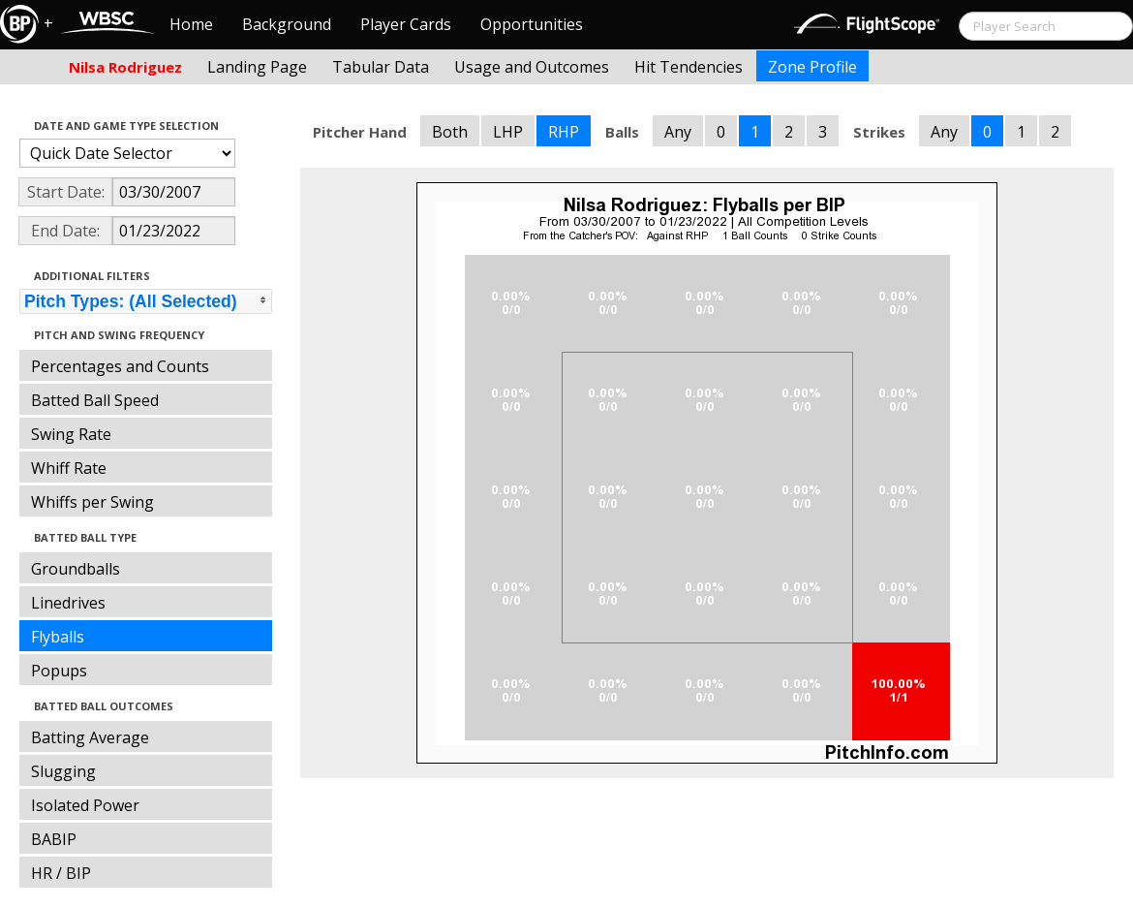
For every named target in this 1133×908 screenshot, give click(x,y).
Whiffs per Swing (92, 502)
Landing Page (257, 67)
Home (191, 24)
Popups (59, 670)
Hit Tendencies (688, 67)
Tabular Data (380, 67)
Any (677, 131)
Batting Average (90, 737)
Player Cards (405, 24)
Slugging (63, 771)
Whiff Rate (69, 468)
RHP (563, 131)
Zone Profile (812, 67)
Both (450, 131)
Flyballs (57, 636)
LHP (508, 131)
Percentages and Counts (120, 366)
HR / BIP (61, 873)
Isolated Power (85, 805)
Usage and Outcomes (531, 67)
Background (286, 24)
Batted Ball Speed (95, 400)
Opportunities (531, 24)
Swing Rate (71, 434)
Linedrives (68, 602)
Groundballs (75, 568)
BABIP (54, 839)
